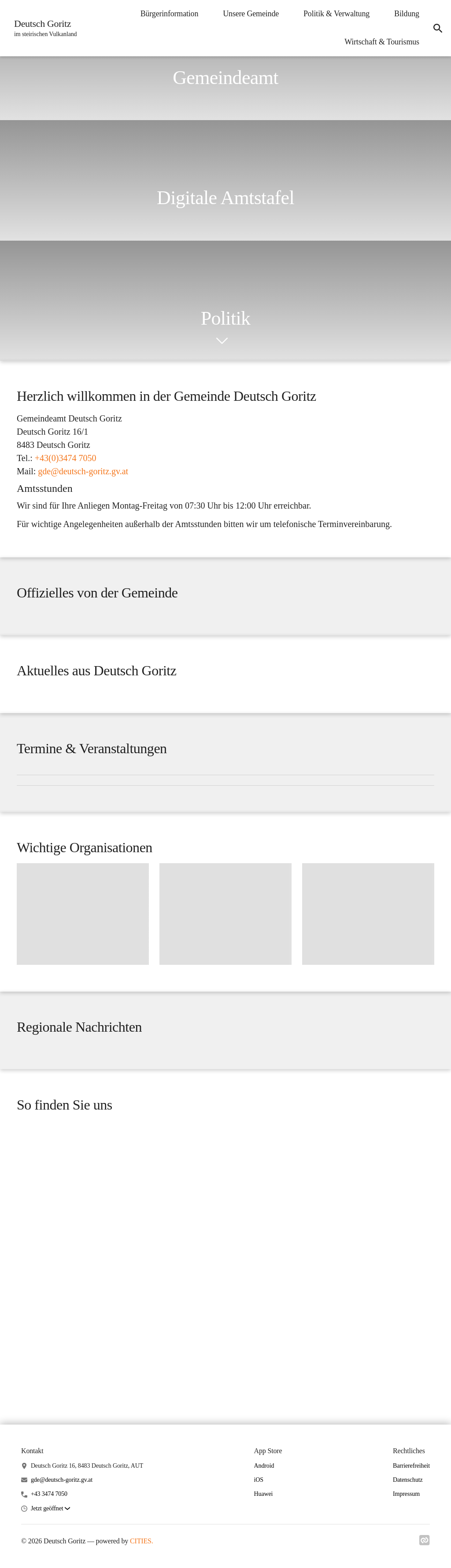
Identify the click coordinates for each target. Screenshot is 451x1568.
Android (264, 1543)
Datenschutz (408, 1557)
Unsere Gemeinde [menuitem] (247, 13)
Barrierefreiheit (411, 1543)
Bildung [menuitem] (403, 13)
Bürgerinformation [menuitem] (166, 13)
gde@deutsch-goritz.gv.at (61, 1557)
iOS (258, 1557)
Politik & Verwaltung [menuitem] (333, 13)
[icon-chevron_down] (222, 341)
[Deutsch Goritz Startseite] (44, 28)
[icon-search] (436, 28)
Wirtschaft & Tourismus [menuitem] (378, 41)
